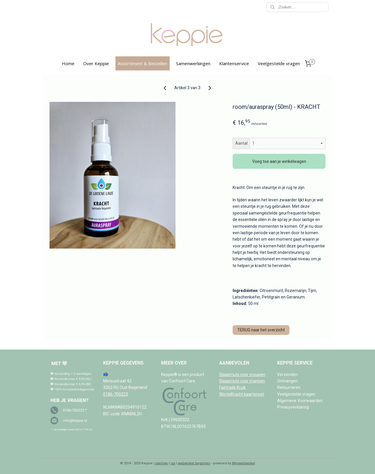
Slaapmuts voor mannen (242, 381)
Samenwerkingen (193, 63)
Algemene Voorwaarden (300, 400)
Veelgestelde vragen (279, 63)
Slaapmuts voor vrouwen (242, 374)
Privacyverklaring (293, 407)
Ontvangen (287, 381)
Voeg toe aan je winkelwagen (279, 161)
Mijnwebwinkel (243, 463)
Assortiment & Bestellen (142, 63)
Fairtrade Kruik (232, 387)
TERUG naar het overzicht (261, 330)
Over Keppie (96, 63)
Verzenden (287, 374)
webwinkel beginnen (194, 463)
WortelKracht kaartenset (241, 394)
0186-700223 (115, 394)
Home (68, 63)
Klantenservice (234, 63)
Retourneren (289, 387)
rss (173, 463)
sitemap (161, 463)
